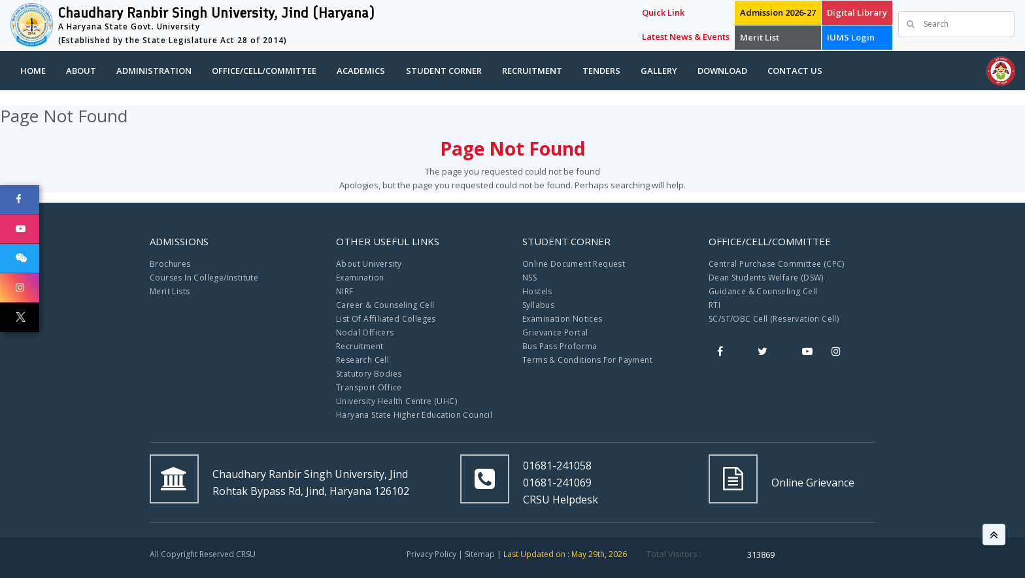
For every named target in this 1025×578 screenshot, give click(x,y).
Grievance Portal (555, 332)
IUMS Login (851, 37)
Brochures (170, 263)
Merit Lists (170, 291)
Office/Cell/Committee (264, 70)
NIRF (345, 291)
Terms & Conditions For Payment (587, 360)
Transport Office (368, 387)
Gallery (659, 70)
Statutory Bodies (368, 373)
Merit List (759, 37)
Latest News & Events (686, 36)
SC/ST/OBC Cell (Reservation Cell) (774, 318)
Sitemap (480, 554)
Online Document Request (573, 263)
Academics (361, 70)
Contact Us (794, 70)
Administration (154, 70)
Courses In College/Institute (204, 277)
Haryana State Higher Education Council (414, 414)
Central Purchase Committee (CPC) (777, 263)
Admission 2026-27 (778, 12)
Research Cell (362, 360)
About (81, 70)
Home (33, 70)
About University (368, 263)
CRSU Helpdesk (560, 499)
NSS (529, 277)
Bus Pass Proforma (559, 346)
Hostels (537, 291)
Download (722, 70)
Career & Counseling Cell (385, 305)
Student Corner (444, 70)
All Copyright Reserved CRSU (203, 554)
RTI (714, 305)
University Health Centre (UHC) (396, 401)
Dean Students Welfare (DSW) (766, 277)
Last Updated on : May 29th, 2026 (565, 554)
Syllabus (538, 305)
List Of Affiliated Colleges (386, 318)
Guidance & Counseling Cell (763, 291)
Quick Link (663, 12)
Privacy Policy (431, 554)
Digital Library (857, 12)
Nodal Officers (365, 332)
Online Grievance (812, 482)
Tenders (601, 70)
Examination (360, 277)
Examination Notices (562, 318)
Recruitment (532, 70)
